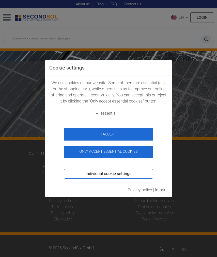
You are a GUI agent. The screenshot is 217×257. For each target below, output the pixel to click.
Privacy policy (140, 189)
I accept (108, 134)
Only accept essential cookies (109, 151)
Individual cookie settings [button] (108, 173)
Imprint (161, 189)
